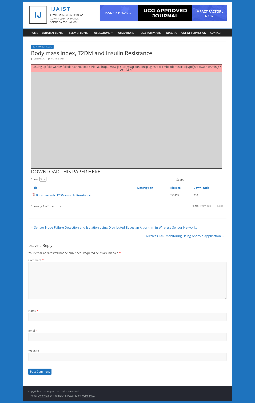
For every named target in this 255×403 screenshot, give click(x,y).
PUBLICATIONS (101, 32)
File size (175, 188)
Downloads (201, 188)
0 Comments (56, 58)
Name (33, 311)
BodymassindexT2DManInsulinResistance (63, 195)
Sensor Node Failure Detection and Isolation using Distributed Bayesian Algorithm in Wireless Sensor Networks (113, 227)
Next (220, 205)
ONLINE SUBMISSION (193, 32)
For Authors (125, 32)
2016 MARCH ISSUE (42, 46)
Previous (205, 205)
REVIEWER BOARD (78, 32)
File (35, 188)
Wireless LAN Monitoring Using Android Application (185, 236)
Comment (36, 260)
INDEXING (171, 32)
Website (33, 351)
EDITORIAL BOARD (52, 32)
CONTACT (216, 32)
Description (145, 188)
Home (34, 32)
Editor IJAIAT (40, 58)
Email (33, 331)
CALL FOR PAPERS (151, 32)
